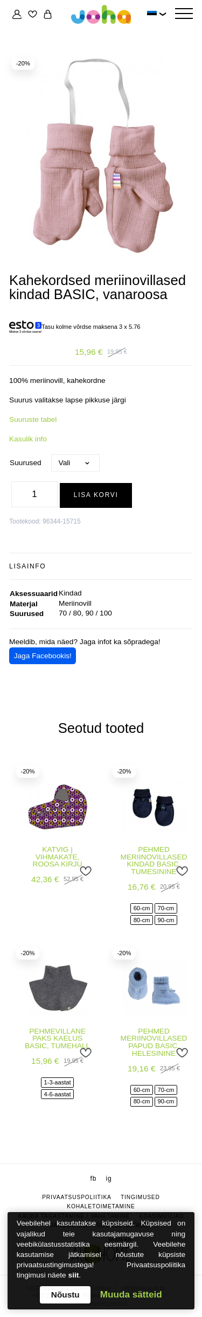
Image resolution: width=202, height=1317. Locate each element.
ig (109, 1178)
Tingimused (140, 1197)
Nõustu (65, 1294)
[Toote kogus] (34, 494)
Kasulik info (28, 439)
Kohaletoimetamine (101, 1206)
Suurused (25, 463)
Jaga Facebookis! (43, 656)
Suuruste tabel (33, 419)
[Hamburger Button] (183, 14)
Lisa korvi (96, 495)
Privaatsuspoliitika (77, 1197)
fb (93, 1178)
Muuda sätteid (131, 1294)
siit (73, 1275)
